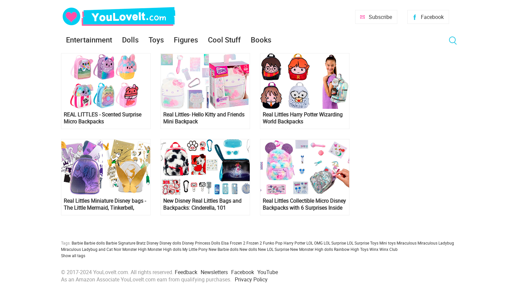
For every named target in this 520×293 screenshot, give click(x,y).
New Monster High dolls (311, 249)
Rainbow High (346, 249)
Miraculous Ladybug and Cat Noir (91, 249)
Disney (153, 243)
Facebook (432, 17)
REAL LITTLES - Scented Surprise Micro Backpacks (102, 118)
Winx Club (388, 249)
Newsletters (214, 272)
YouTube (267, 272)
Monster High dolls (164, 249)
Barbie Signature (120, 243)
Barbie (77, 243)
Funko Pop (273, 243)
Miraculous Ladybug (436, 243)
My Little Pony (195, 249)
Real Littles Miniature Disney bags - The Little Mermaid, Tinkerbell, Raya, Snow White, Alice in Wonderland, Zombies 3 (105, 204)
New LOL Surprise (273, 249)
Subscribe (380, 17)
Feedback (186, 272)
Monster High (134, 249)
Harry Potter (294, 243)
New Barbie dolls (223, 249)
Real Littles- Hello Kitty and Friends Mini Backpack (203, 118)
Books (261, 39)
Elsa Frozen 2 (233, 243)
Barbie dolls (94, 243)
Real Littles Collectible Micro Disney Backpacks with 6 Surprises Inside (304, 204)
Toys (156, 39)
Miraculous (407, 243)
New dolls (248, 249)
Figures (186, 39)
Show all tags (73, 255)
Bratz (141, 243)
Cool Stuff (224, 39)
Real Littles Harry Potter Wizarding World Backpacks (303, 118)
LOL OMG (314, 243)
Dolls (130, 39)
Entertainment (89, 39)
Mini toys (387, 243)
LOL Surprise (335, 243)
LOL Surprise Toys (362, 243)
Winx (373, 249)
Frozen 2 (254, 243)
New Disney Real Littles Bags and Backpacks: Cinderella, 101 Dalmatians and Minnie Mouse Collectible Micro (202, 204)
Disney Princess (196, 243)
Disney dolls (170, 243)
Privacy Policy (251, 279)
